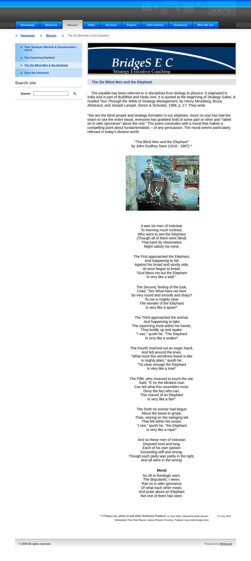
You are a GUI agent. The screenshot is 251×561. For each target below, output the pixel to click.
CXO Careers (155, 25)
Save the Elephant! (37, 72)
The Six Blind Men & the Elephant (46, 65)
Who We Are (205, 25)
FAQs (91, 25)
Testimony (180, 25)
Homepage (28, 25)
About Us (51, 25)
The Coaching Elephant (40, 57)
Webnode (226, 543)
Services (111, 25)
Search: (26, 93)
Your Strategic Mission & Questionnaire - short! (51, 48)
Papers (131, 25)
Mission (72, 25)
